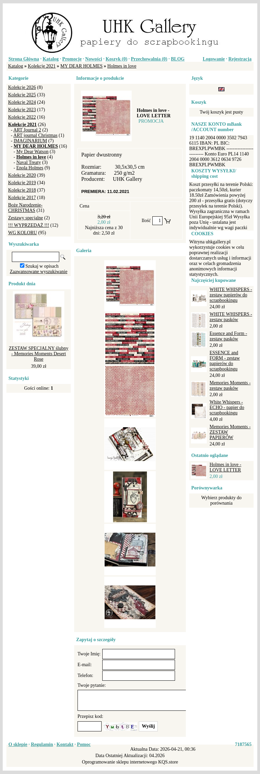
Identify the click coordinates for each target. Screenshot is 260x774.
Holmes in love (121, 66)
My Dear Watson (32, 151)
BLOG (178, 59)
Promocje (72, 59)
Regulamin (42, 744)
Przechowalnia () (149, 59)
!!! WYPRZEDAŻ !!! (28, 225)
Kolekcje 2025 (22, 94)
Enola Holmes (29, 167)
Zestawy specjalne (25, 217)
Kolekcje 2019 (22, 182)
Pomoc (83, 744)
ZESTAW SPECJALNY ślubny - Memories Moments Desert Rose (38, 354)
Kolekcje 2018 (22, 190)
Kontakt (65, 744)
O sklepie (17, 744)
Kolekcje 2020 (22, 175)
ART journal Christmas (35, 135)
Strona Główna (23, 59)
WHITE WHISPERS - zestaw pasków (231, 317)
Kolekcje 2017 (22, 197)
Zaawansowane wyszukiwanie (38, 271)
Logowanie (214, 59)
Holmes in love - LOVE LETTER (225, 467)
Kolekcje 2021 (42, 66)
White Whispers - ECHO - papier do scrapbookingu (227, 407)
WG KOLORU (22, 232)
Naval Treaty (28, 162)
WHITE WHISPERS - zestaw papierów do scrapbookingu (231, 295)
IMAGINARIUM (30, 140)
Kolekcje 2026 (22, 87)
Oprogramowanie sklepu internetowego (119, 762)
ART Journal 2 (27, 129)
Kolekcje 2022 (22, 117)
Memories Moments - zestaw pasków (230, 385)
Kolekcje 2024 (22, 102)
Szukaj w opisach (42, 266)
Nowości (93, 59)
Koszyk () (116, 59)
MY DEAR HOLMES (81, 66)
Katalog (51, 59)
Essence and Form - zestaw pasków (228, 336)
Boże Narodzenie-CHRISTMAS (25, 207)
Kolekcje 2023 (22, 109)
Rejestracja (240, 59)
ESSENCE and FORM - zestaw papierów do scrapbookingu (225, 360)
